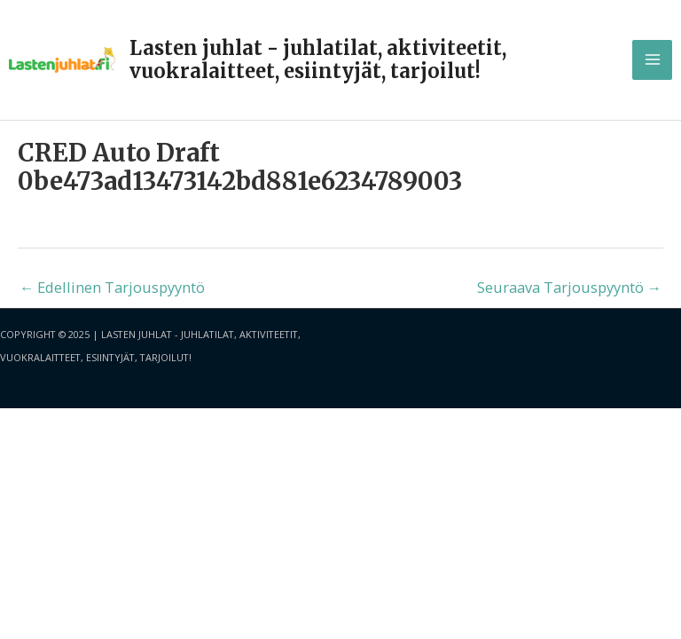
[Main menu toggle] (652, 60)
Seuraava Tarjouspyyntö (569, 287)
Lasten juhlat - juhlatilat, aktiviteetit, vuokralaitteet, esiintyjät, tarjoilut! (317, 59)
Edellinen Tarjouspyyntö (112, 287)
